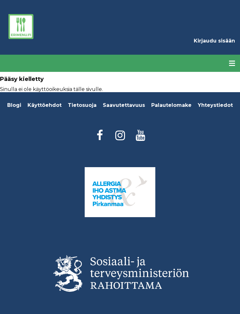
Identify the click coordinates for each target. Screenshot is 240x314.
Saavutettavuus (124, 105)
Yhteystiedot (215, 105)
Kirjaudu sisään (214, 41)
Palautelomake (171, 105)
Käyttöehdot (45, 105)
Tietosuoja (82, 105)
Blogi (14, 105)
